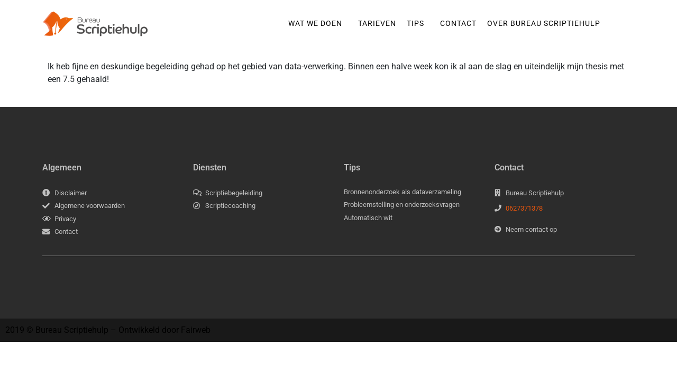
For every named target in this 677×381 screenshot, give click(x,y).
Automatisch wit (368, 218)
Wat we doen (315, 23)
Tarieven (377, 23)
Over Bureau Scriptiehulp (543, 23)
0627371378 (524, 208)
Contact (458, 23)
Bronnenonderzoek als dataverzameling (402, 192)
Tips (415, 23)
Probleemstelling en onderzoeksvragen (402, 204)
